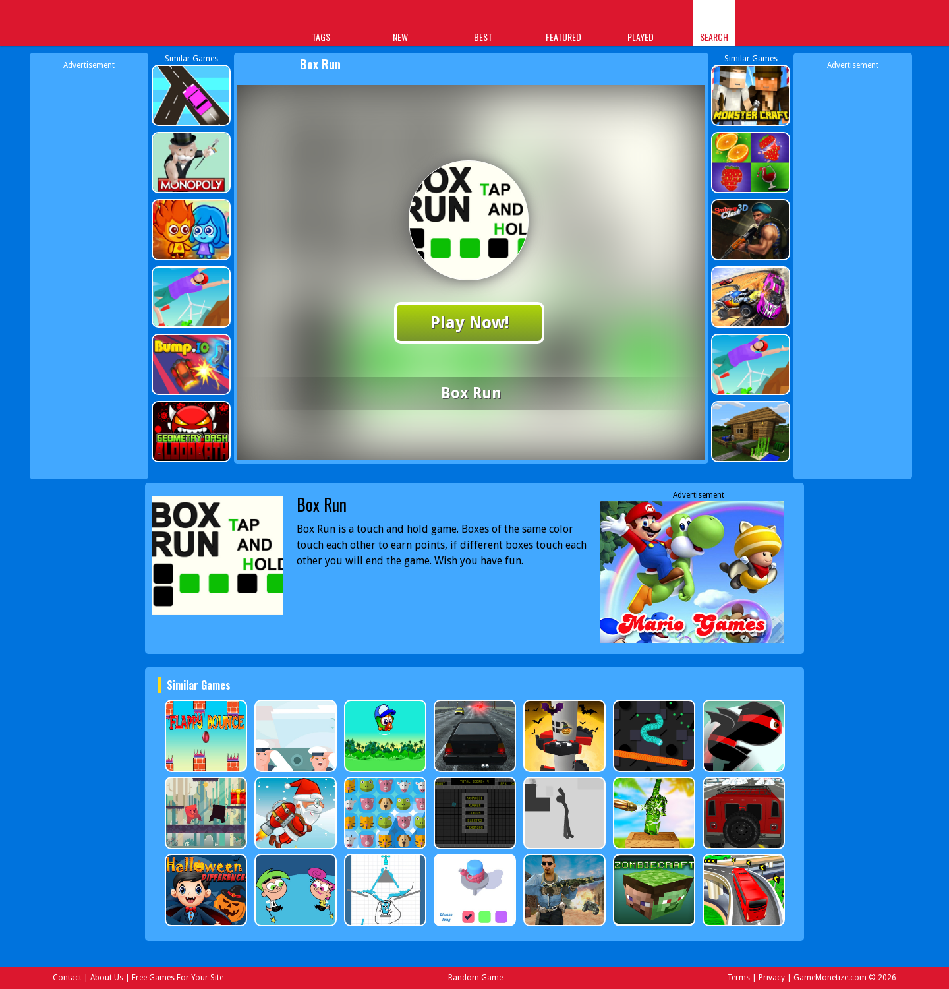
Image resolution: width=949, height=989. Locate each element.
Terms (738, 977)
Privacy (772, 977)
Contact (67, 977)
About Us (106, 977)
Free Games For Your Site (177, 977)
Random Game (475, 977)
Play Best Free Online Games (198, 25)
